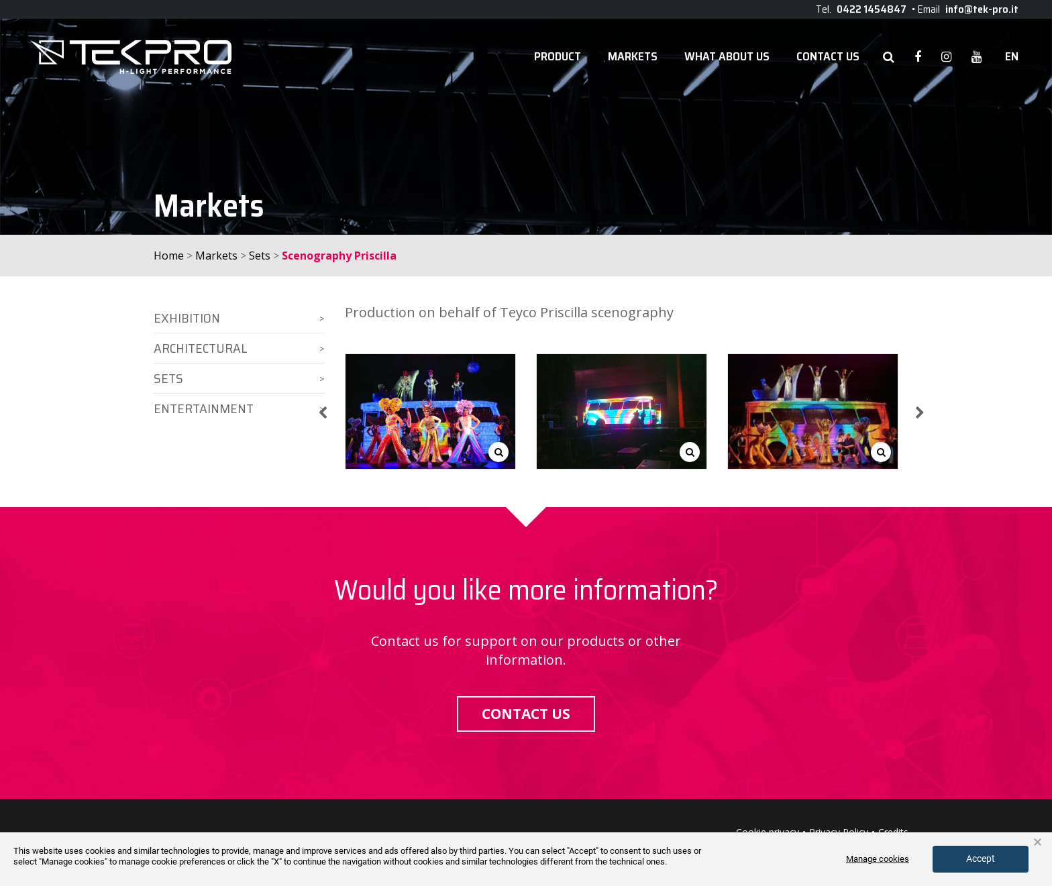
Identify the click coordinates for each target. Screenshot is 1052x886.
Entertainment (204, 408)
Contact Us (827, 56)
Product (557, 56)
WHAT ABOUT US (727, 56)
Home (169, 255)
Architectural (200, 348)
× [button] (1037, 842)
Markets (633, 56)
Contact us (526, 713)
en (1011, 56)
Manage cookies (877, 859)
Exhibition (187, 318)
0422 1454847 (871, 9)
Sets (259, 255)
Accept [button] (980, 858)
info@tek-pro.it (981, 9)
